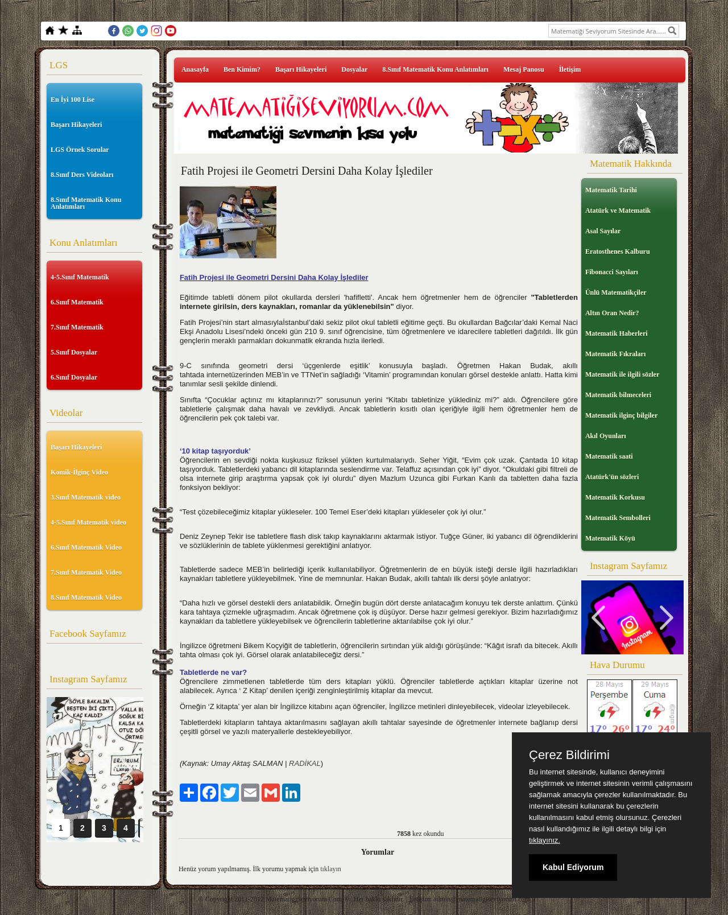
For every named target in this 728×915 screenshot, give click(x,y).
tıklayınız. (544, 840)
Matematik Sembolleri (618, 518)
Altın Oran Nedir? (612, 313)
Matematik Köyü (610, 538)
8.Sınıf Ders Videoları (82, 175)
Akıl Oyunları (605, 436)
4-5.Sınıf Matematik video (88, 522)
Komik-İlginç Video (79, 472)
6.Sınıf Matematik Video (86, 547)
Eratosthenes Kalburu (617, 251)
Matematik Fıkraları (615, 354)
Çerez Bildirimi (569, 755)
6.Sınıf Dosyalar (74, 377)
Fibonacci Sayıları (611, 272)
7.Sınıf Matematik (77, 327)
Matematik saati (609, 456)
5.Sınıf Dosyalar (74, 352)
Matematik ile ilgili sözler (622, 374)
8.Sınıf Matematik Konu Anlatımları (86, 203)
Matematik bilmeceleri (618, 395)
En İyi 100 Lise (72, 100)
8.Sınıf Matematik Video (86, 597)
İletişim (570, 69)
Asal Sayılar (603, 231)
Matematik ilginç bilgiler (621, 415)
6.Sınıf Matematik (77, 302)
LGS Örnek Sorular (80, 150)
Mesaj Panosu (523, 69)
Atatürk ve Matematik (618, 211)
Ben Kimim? (242, 69)
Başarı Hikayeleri (76, 125)
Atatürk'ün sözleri (612, 477)
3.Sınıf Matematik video (86, 497)
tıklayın (330, 869)
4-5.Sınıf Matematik (80, 277)
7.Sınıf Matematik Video (86, 572)
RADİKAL (305, 763)
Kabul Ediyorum (573, 867)
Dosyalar (354, 69)
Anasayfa (195, 69)
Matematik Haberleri (616, 333)
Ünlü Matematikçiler (616, 292)
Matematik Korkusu (615, 497)
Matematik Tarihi (611, 190)
